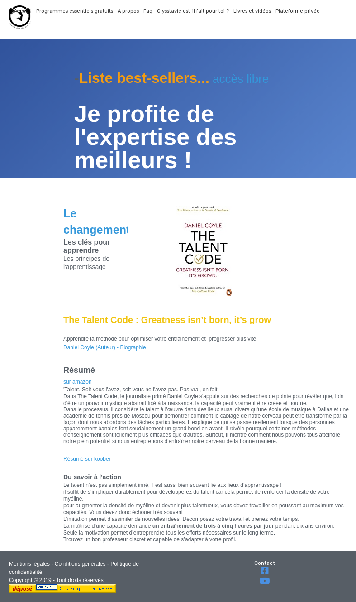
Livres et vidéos (252, 11)
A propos (128, 11)
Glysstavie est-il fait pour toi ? (193, 11)
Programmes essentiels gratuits (74, 11)
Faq (147, 11)
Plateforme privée (297, 11)
